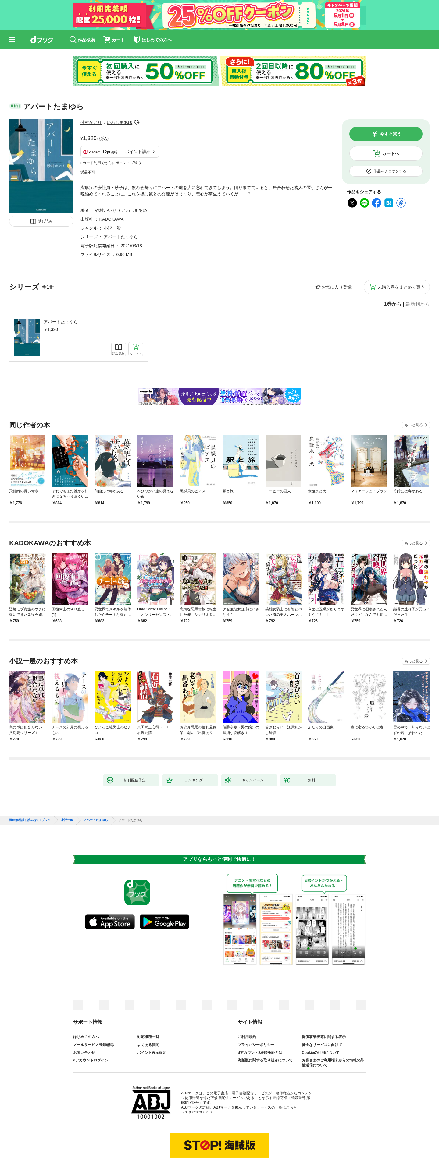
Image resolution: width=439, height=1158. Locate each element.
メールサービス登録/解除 (93, 1014)
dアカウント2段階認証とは (260, 1022)
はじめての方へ (86, 1007)
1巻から (393, 274)
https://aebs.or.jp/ (198, 1082)
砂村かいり (91, 122)
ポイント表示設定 (151, 1022)
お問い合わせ (84, 1022)
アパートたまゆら (61, 291)
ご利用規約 (247, 1007)
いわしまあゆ (119, 122)
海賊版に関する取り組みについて (265, 1030)
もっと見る (414, 395)
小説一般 (112, 197)
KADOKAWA (111, 189)
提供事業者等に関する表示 (324, 1007)
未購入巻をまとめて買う (401, 256)
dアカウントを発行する (197, 1132)
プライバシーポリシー (256, 1014)
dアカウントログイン (90, 1030)
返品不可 (87, 142)
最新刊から (417, 274)
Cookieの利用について (321, 1022)
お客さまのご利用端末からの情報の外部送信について (333, 1032)
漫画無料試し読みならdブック (30, 789)
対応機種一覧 (148, 1007)
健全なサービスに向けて (322, 1014)
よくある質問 (148, 1014)
